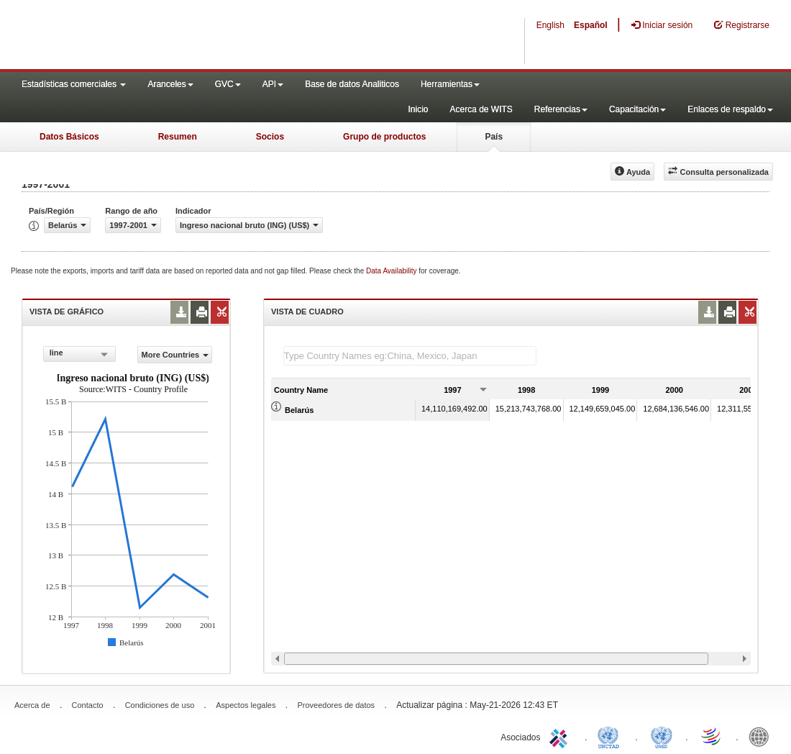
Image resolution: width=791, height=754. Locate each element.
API (272, 84)
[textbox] (409, 355)
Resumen (177, 137)
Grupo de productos (384, 137)
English (550, 25)
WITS (144, 36)
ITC (561, 736)
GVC (228, 84)
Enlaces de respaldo (730, 109)
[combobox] (79, 354)
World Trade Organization (712, 736)
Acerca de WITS (480, 109)
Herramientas (450, 84)
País (494, 137)
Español (591, 25)
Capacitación (637, 109)
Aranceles (170, 84)
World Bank (762, 736)
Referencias (560, 109)
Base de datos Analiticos (352, 84)
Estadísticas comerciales (74, 84)
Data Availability (392, 271)
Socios (270, 137)
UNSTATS (661, 736)
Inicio (418, 109)
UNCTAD (611, 736)
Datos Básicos (69, 137)
